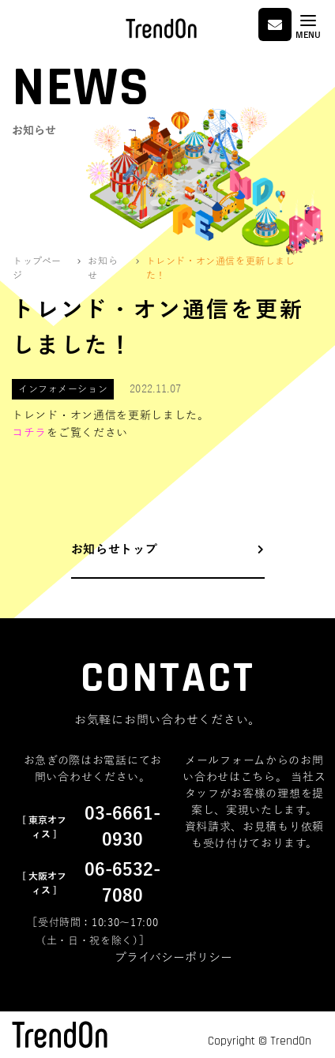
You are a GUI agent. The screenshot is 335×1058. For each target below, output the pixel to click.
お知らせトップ (114, 549)
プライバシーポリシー (173, 957)
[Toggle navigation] (308, 26)
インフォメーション (62, 389)
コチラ (29, 433)
